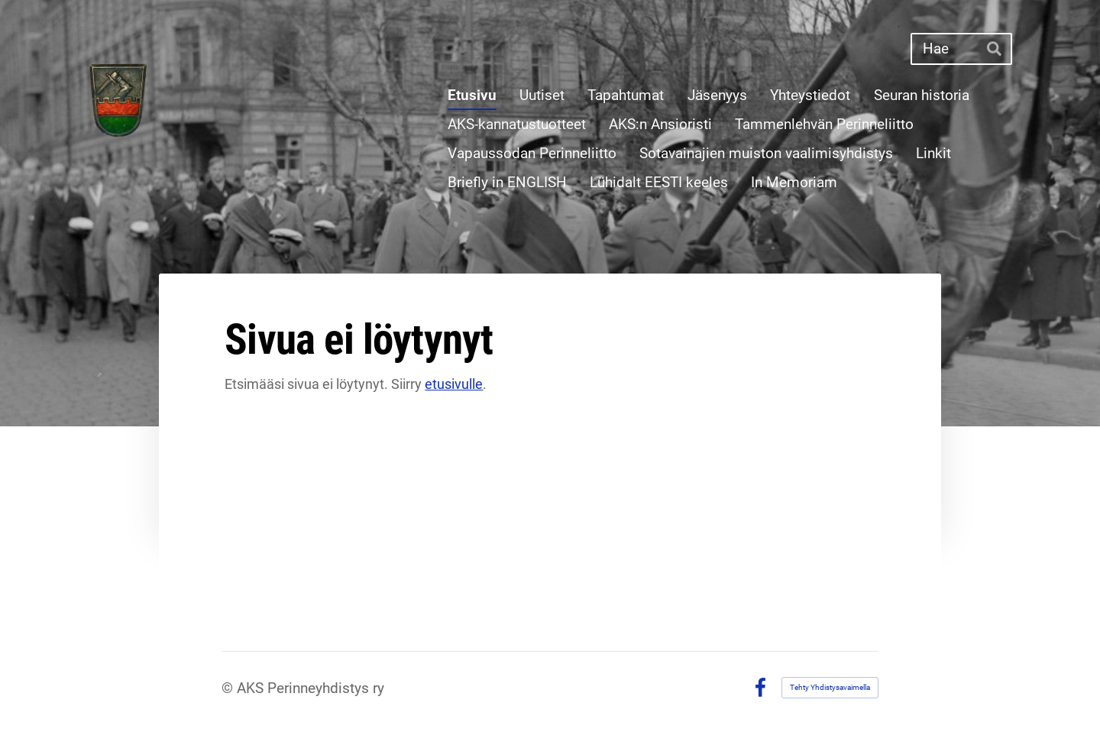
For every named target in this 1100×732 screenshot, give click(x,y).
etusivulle (454, 384)
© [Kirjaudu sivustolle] (229, 688)
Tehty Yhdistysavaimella (830, 687)
